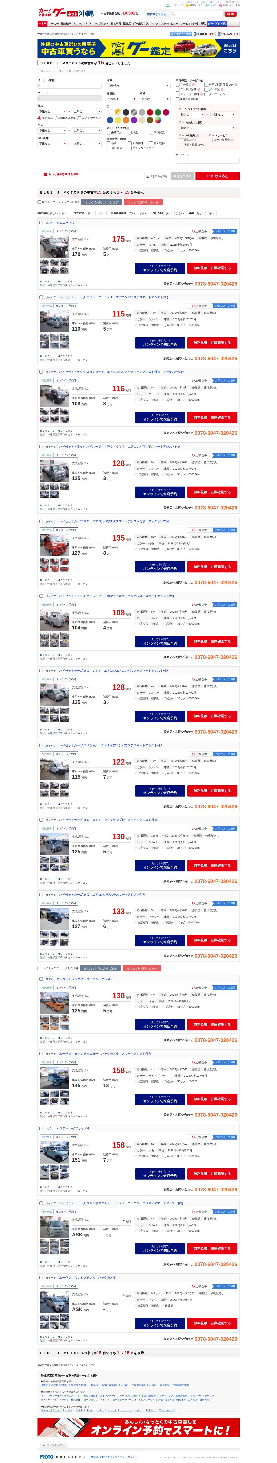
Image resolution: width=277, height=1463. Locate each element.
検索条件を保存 (158, 176)
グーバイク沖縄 (217, 23)
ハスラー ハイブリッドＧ (73, 1128)
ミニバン (79, 23)
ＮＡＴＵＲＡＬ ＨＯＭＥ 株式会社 (60, 1399)
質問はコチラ (196, 5)
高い (101, 213)
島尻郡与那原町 (59, 1385)
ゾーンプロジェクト (130, 1395)
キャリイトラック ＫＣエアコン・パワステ (85, 979)
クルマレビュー (169, 23)
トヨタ (68, 1410)
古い (64, 213)
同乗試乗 (157, 132)
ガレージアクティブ (203, 1395)
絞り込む (217, 176)
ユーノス (112, 1410)
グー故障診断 (186, 89)
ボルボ (89, 1410)
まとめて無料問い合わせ (143, 202)
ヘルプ (213, 5)
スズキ (79, 1410)
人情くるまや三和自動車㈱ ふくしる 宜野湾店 (183, 1399)
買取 (203, 23)
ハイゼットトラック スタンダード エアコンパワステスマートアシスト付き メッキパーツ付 (121, 371)
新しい (54, 213)
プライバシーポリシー (125, 1457)
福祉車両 (116, 23)
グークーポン (214, 94)
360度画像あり (187, 99)
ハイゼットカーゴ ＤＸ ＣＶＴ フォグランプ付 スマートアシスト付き (108, 819)
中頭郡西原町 (139, 1385)
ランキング (152, 23)
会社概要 (93, 1457)
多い (168, 213)
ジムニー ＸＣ (66, 222)
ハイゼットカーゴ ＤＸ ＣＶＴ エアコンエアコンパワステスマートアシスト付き (114, 670)
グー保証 (212, 89)
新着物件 (135, 143)
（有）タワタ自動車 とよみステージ (96, 1395)
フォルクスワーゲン (51, 1410)
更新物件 (157, 143)
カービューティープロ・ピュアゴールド (134, 1399)
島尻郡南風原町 (110, 1385)
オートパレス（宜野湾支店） (174, 1395)
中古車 (42, 23)
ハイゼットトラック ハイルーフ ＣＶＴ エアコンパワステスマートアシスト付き (114, 297)
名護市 (124, 1385)
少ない (179, 213)
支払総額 (45, 118)
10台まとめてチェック (53, 202)
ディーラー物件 (187, 94)
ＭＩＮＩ (150, 1410)
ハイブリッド (100, 23)
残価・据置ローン (192, 144)
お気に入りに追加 (231, 5)
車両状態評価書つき (219, 84)
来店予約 (114, 132)
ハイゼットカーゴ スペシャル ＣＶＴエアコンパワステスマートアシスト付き (111, 745)
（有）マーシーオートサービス (57, 1395)
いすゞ (100, 1410)
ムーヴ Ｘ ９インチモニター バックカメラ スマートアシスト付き (105, 1053)
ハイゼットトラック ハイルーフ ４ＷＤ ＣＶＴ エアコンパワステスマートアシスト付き (120, 446)
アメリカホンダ (167, 1410)
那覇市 (94, 1385)
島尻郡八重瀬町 (79, 1385)
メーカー (54, 23)
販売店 (162, 14)
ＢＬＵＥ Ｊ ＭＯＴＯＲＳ (56, 281)
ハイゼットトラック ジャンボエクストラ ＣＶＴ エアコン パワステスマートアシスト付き (121, 1203)
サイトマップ (176, 5)
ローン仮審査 (219, 139)
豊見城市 (164, 1385)
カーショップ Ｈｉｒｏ (96, 1399)
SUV (88, 23)
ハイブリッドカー (141, 148)
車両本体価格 (65, 118)
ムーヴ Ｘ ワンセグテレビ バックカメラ (87, 1277)
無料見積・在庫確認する (212, 268)
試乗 (133, 132)
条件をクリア (182, 176)
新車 (112, 143)
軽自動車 (66, 23)
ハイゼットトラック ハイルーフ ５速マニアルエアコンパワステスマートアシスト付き (117, 596)
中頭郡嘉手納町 (181, 1385)
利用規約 (105, 1457)
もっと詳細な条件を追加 (63, 174)
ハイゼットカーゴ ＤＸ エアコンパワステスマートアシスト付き (102, 894)
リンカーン (126, 1410)
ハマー (138, 1410)
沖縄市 (44, 1385)
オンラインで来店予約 (160, 268)
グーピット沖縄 (189, 23)
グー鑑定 (138, 23)
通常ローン (188, 139)
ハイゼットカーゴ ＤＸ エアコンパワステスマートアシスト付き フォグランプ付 (114, 521)
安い (90, 213)
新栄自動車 (150, 1395)
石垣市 (152, 1385)
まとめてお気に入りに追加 (101, 202)
